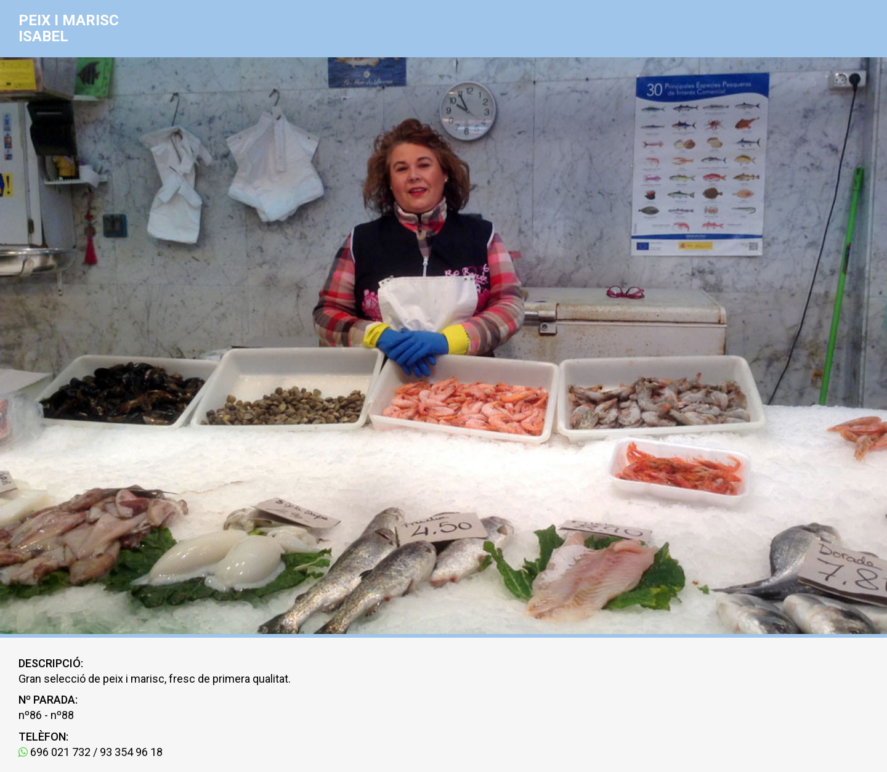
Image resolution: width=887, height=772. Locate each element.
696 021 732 (54, 752)
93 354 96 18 (131, 752)
